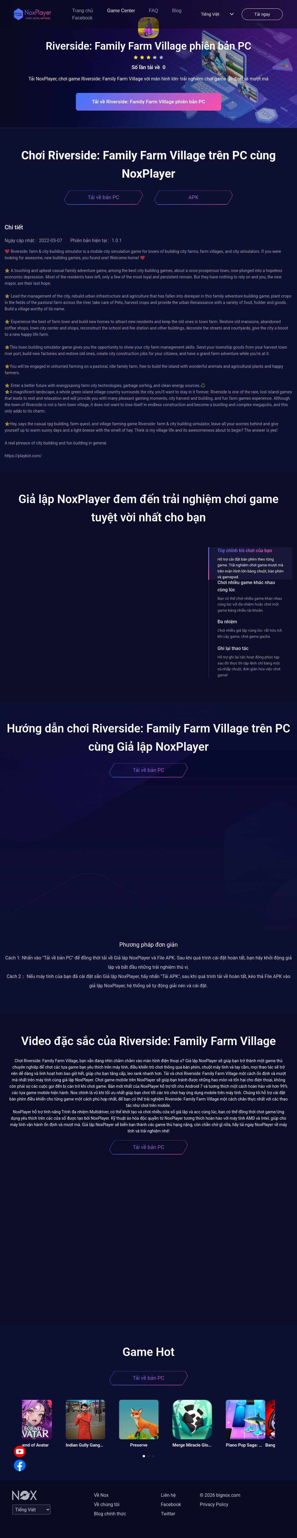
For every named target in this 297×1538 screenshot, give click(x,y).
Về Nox (101, 1495)
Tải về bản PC (103, 197)
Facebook (82, 17)
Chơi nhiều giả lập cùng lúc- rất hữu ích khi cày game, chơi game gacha (250, 633)
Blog (176, 10)
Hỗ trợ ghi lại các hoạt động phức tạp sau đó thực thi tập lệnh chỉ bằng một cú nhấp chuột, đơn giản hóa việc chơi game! (249, 666)
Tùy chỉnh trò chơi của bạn (245, 550)
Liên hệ (168, 1495)
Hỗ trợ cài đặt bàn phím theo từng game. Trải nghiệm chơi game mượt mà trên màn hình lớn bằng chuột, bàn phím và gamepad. (251, 568)
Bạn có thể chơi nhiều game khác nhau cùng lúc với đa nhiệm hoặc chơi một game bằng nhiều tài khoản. (250, 604)
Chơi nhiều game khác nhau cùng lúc (246, 586)
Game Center (121, 10)
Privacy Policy (214, 1504)
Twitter (168, 1514)
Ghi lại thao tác (233, 648)
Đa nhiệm (227, 621)
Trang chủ (82, 10)
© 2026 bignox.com (220, 1495)
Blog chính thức (110, 1514)
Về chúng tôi (106, 1504)
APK (193, 197)
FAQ (153, 10)
